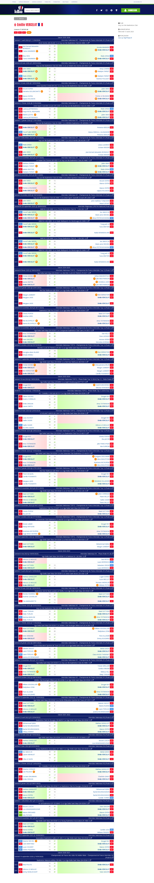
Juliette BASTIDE (28, 169)
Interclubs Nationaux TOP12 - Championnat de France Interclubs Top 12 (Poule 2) (84, 411)
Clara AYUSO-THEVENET (101, 654)
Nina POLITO (27, 865)
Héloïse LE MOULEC (102, 425)
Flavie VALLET (104, 497)
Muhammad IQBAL (102, 544)
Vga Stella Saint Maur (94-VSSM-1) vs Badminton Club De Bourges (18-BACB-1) (64, 786)
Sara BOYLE (105, 559)
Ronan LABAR (27, 524)
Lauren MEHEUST (29, 755)
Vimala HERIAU (28, 355)
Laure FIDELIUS (28, 651)
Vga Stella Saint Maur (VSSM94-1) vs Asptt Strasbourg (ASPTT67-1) (64, 382)
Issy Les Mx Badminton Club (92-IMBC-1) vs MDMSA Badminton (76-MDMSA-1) (64, 123)
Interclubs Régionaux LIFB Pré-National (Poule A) (95, 206)
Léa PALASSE (27, 772)
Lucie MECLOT (104, 579)
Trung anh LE (104, 224)
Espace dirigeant (24, 2)
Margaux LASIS (28, 297)
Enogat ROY (27, 385)
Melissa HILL (105, 672)
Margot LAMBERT (29, 295)
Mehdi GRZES (104, 649)
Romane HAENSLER (102, 582)
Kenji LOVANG (104, 69)
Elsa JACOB (105, 439)
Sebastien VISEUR (103, 565)
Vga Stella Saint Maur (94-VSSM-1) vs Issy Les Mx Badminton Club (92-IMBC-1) (64, 663)
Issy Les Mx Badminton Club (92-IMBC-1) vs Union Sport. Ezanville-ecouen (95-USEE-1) (64, 198)
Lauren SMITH (28, 406)
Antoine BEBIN (104, 339)
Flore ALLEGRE (104, 636)
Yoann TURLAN (28, 611)
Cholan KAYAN (28, 276)
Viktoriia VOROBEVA (102, 388)
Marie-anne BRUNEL (102, 215)
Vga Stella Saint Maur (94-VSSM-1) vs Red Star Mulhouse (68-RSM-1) (64, 362)
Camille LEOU (104, 830)
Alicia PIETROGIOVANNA (101, 218)
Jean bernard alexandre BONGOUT (97, 152)
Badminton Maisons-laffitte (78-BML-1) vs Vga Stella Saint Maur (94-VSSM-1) (64, 860)
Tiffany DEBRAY (28, 732)
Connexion (130, 10)
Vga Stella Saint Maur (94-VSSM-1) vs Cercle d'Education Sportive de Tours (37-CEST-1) (64, 700)
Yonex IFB (47, 2)
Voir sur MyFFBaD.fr (125, 38)
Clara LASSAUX (104, 336)
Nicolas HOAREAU (29, 594)
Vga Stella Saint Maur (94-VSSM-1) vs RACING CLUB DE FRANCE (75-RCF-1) (64, 273)
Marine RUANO (104, 706)
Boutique (65, 2)
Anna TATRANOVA (103, 321)
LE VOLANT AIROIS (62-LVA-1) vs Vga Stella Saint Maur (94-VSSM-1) (64, 413)
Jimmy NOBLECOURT (30, 872)
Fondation (56, 2)
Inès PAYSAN (27, 815)
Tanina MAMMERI (29, 51)
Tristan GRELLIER (103, 666)
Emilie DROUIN (28, 404)
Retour (21, 19)
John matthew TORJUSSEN (100, 201)
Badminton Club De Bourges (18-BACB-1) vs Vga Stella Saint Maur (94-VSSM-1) (64, 720)
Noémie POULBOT (102, 79)
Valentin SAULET (28, 648)
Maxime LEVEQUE (29, 769)
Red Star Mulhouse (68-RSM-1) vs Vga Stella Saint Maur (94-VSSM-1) (64, 290)
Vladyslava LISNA (103, 631)
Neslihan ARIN (28, 316)
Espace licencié (37, 2)
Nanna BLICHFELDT (30, 323)
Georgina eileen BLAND (31, 352)
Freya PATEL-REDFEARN (31, 111)
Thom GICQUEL (28, 474)
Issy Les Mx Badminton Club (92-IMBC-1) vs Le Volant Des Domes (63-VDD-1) (64, 66)
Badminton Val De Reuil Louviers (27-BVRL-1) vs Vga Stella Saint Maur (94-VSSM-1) (64, 591)
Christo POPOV (28, 314)
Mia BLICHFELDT (29, 321)
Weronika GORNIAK (102, 342)
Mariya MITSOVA (28, 527)
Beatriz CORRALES (29, 399)
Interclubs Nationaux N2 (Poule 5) (101, 717)
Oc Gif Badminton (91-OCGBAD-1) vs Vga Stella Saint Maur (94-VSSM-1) (64, 803)
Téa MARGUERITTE (29, 601)
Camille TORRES (103, 798)
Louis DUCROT (28, 418)
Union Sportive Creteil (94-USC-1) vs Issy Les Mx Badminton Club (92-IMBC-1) (64, 86)
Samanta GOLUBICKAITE (31, 91)
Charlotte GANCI (103, 776)
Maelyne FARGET (103, 71)
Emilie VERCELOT (103, 50)
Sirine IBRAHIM (28, 636)
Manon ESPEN (28, 96)
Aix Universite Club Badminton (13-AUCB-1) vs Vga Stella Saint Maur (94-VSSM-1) (64, 520)
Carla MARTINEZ (28, 844)
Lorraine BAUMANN (30, 776)
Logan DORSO (104, 577)
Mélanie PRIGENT (103, 832)
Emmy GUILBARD (103, 638)
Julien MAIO (27, 69)
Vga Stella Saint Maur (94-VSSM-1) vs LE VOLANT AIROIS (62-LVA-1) (64, 491)
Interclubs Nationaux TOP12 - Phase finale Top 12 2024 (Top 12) (90, 391)
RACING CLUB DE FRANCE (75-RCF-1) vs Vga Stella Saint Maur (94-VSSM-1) (64, 348)
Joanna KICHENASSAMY (31, 657)
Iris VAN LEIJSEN (28, 428)
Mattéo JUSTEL (28, 115)
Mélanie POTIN (104, 585)
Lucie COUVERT (28, 847)
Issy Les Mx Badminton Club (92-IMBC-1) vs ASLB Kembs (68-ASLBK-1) (64, 140)
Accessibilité (138, 2)
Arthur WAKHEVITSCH (102, 276)
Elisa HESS (26, 56)
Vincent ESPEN (28, 89)
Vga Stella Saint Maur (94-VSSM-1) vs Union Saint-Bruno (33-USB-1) (64, 574)
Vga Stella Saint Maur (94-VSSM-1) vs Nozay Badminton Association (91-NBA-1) (64, 821)
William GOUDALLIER (102, 628)
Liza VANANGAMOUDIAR (100, 743)
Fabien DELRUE (28, 396)
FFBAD (14, 2)
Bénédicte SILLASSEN (102, 481)
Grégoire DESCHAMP (102, 456)
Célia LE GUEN (28, 759)
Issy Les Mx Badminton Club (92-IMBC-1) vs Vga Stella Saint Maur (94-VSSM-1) (64, 608)
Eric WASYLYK (104, 212)
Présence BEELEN (103, 127)
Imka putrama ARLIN (102, 365)
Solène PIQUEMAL (29, 850)
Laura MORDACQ (103, 562)
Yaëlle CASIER (27, 420)
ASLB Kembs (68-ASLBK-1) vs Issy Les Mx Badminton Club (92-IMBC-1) (64, 43)
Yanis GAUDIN (28, 339)
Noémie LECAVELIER (30, 597)
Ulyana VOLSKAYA (29, 99)
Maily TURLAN (28, 614)
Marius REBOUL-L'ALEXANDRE (98, 132)
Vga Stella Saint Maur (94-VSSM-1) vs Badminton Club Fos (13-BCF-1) (64, 433)
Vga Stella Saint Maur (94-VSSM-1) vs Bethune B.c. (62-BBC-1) (64, 556)
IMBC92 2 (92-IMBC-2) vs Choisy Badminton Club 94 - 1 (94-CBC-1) (64, 209)
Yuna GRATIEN (104, 227)
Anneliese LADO (103, 282)
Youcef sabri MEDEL (30, 132)
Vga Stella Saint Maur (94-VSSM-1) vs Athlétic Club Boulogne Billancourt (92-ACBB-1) (64, 625)
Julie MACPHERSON (102, 279)
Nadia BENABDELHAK (101, 233)
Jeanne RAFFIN (28, 282)
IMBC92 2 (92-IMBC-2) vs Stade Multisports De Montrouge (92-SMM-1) (64, 221)
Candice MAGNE (103, 668)
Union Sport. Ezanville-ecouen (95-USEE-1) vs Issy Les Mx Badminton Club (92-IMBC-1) (64, 106)
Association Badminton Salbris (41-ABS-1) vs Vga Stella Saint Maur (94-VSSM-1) (64, 838)
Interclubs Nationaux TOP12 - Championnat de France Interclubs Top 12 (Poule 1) (84, 270)
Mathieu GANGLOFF (30, 577)
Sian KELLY (105, 334)
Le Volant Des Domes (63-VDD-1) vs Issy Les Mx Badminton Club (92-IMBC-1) (64, 160)
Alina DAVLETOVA (103, 459)
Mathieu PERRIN (28, 163)
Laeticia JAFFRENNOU (30, 109)
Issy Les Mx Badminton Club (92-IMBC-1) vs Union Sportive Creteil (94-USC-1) (64, 178)
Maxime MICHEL (28, 841)
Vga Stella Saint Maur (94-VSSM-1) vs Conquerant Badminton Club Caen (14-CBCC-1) (64, 330)
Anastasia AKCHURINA (101, 462)
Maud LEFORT (104, 203)
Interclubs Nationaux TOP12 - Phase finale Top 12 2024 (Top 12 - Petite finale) (85, 379)
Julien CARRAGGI (103, 494)
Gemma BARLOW (29, 617)
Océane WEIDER (103, 147)
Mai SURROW (104, 446)
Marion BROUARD (29, 812)
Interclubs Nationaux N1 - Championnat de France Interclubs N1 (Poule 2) (87, 40)
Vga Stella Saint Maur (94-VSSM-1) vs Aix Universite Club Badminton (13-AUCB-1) (64, 453)
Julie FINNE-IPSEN (103, 444)
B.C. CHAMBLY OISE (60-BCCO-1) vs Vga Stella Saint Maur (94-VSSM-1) (64, 393)
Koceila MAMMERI (103, 47)
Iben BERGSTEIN (103, 295)
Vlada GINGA (105, 56)
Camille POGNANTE (102, 373)
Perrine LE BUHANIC (102, 96)
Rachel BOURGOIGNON (31, 726)
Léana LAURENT (103, 145)
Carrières (74, 2)
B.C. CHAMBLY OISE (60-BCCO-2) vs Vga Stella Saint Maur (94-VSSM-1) (64, 766)
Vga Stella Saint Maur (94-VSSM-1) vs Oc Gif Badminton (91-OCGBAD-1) (64, 737)
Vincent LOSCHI (104, 741)
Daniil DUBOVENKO (102, 385)
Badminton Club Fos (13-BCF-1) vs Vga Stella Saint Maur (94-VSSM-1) (64, 310)
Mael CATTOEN (104, 314)
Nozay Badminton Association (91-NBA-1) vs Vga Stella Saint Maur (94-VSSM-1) (64, 749)
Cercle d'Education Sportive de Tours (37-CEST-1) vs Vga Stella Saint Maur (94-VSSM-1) (64, 646)
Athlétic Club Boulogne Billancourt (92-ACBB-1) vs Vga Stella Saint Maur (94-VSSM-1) (64, 680)
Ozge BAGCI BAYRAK (30, 534)
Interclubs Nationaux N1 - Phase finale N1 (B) (97, 554)
